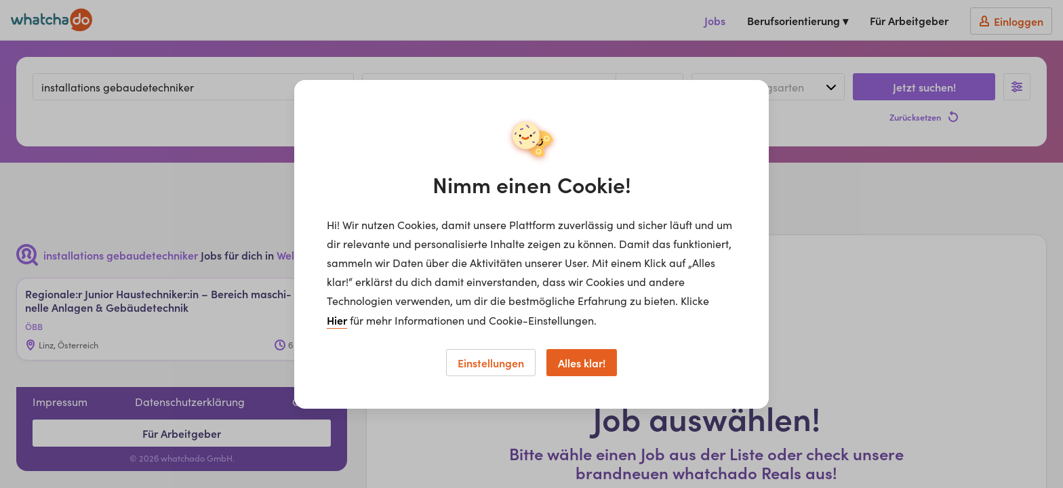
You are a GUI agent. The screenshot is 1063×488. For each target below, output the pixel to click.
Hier (337, 319)
